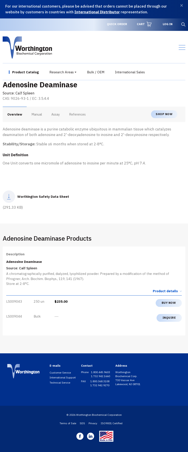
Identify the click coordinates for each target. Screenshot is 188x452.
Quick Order (117, 24)
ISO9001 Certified (111, 423)
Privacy (93, 423)
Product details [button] (167, 291)
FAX (83, 381)
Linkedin (90, 436)
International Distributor (97, 12)
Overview (14, 114)
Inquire (169, 318)
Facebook (79, 436)
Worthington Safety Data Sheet (43, 196)
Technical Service (60, 382)
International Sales (130, 72)
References (77, 114)
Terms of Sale (68, 423)
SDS (82, 423)
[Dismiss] (181, 5)
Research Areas (61, 72)
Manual (36, 114)
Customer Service (60, 372)
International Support (63, 377)
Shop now (164, 114)
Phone (85, 372)
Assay (55, 114)
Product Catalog (25, 72)
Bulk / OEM (95, 72)
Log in (167, 24)
